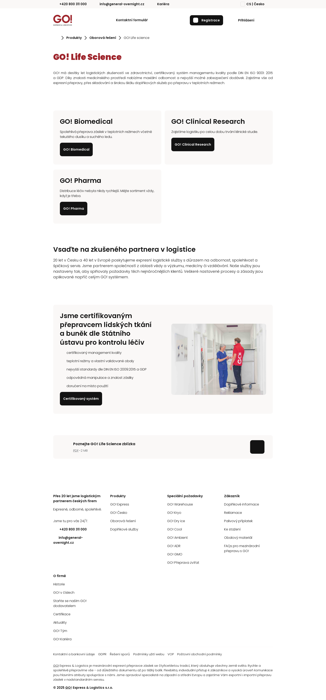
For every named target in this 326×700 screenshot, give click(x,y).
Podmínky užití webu (148, 654)
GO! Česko (118, 512)
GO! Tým (60, 630)
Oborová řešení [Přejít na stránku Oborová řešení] (102, 37)
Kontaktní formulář (132, 20)
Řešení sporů (120, 654)
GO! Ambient (177, 537)
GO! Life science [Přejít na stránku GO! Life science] (136, 37)
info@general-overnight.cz (118, 4)
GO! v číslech (63, 592)
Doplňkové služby (124, 529)
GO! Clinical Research (193, 144)
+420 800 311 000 (70, 4)
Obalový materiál (238, 537)
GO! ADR (173, 546)
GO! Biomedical (76, 149)
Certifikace (61, 614)
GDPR (102, 654)
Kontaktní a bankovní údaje (74, 654)
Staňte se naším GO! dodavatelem (69, 603)
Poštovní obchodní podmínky (199, 654)
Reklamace (233, 512)
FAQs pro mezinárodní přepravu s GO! (242, 548)
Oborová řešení (123, 521)
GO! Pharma (73, 208)
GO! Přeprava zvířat (183, 562)
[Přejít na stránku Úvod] (56, 37)
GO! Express (119, 504)
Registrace (206, 20)
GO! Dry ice (176, 521)
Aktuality (60, 622)
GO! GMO (174, 554)
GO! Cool (174, 529)
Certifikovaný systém (81, 398)
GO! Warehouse (180, 504)
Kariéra (160, 4)
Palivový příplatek (238, 521)
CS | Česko (252, 4)
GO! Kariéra (62, 639)
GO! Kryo (174, 512)
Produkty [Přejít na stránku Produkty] (74, 37)
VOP (171, 654)
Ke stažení (232, 529)
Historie (59, 584)
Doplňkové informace (241, 504)
